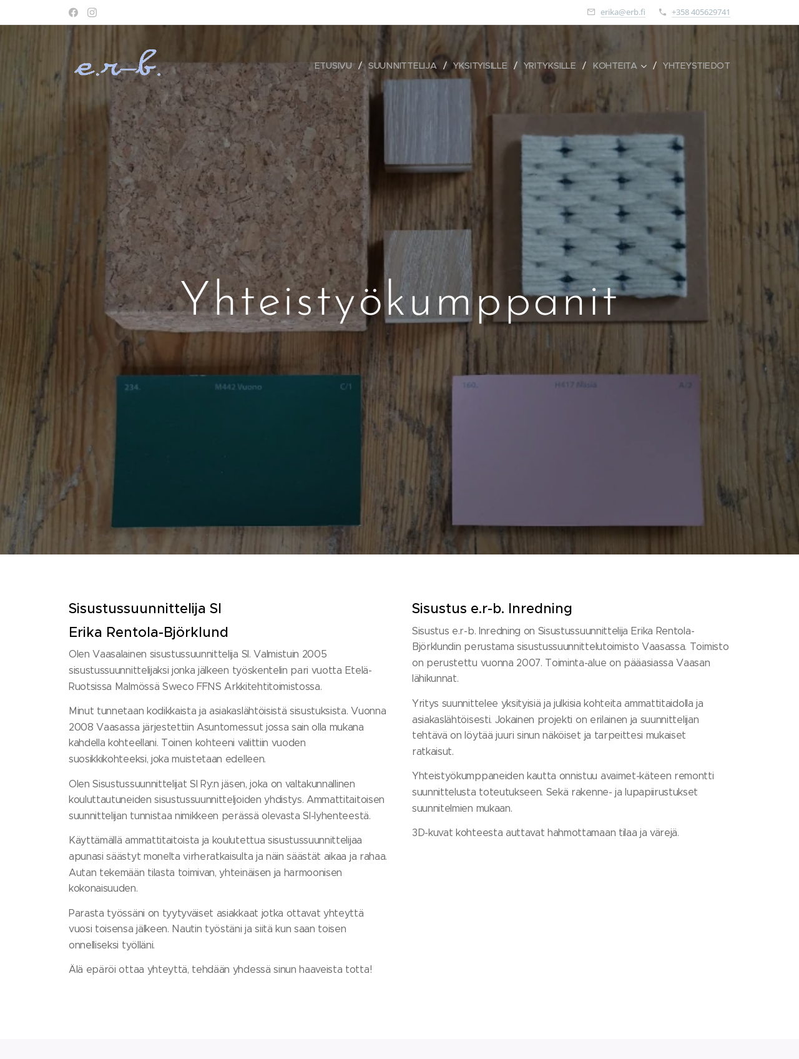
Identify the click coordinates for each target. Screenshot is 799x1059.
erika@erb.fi (622, 11)
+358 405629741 (701, 11)
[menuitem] (335, 65)
